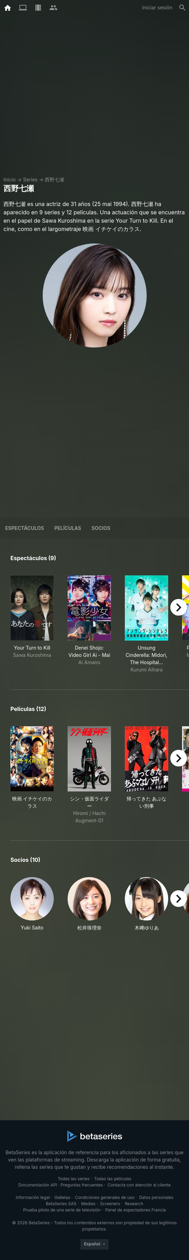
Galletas (62, 1197)
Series (30, 179)
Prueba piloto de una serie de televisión (62, 1209)
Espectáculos (24, 528)
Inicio (9, 179)
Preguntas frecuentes (82, 1185)
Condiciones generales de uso (105, 1197)
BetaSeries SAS (61, 1203)
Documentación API (37, 1185)
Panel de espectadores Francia (135, 1209)
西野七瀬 (54, 179)
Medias (88, 1203)
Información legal (33, 1197)
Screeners (110, 1203)
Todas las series (73, 1178)
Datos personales (156, 1197)
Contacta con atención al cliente (139, 1185)
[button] (32, 904)
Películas (67, 528)
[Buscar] (182, 7)
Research (134, 1203)
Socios (101, 528)
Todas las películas (112, 1178)
